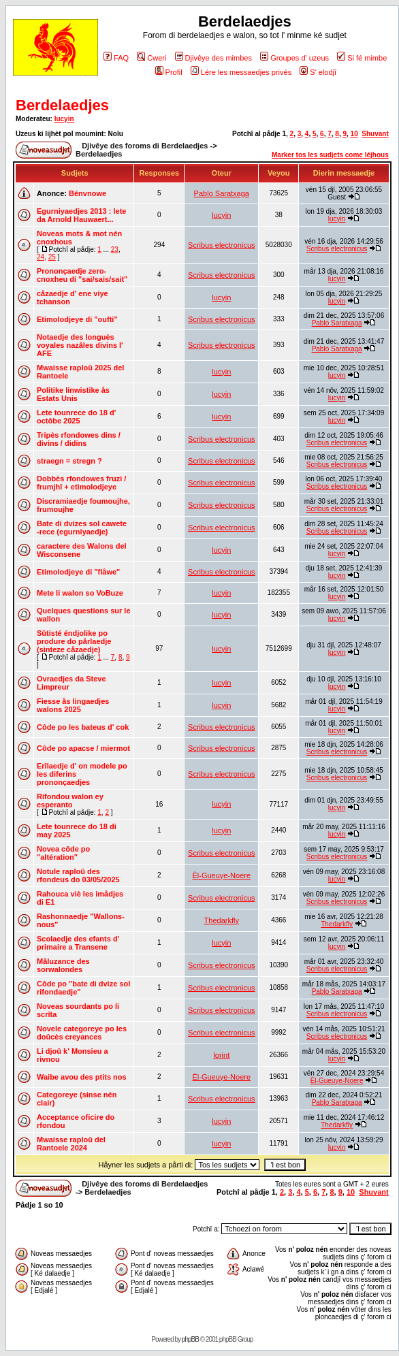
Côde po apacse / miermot (83, 748)
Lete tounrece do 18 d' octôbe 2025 (76, 416)
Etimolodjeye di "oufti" (77, 319)
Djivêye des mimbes (213, 58)
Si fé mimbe (362, 58)
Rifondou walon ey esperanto (70, 800)
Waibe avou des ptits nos (82, 1077)
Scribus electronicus (221, 245)
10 (354, 134)
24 (40, 257)
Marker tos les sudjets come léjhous (330, 155)
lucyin (64, 119)
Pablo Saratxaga (221, 193)
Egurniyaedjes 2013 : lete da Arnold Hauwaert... (81, 215)
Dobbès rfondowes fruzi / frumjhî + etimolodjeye (81, 482)
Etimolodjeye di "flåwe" (78, 572)
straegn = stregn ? (69, 461)
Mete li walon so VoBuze (80, 593)
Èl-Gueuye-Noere (221, 875)
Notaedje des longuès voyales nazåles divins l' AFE (80, 345)
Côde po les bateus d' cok (83, 727)
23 (114, 249)
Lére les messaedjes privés (241, 72)
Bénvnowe (87, 193)
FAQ (116, 58)
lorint (221, 1055)
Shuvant (375, 134)
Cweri (151, 58)
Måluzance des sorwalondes (63, 965)
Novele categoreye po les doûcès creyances (82, 1032)
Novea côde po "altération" (63, 853)
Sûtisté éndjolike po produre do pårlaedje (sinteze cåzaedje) (74, 641)
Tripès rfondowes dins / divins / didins (79, 439)
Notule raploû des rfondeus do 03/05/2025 (78, 875)
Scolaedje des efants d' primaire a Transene (78, 943)
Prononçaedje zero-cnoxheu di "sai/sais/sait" (82, 275)
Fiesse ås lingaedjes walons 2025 (73, 705)
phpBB (190, 1339)
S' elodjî (318, 72)
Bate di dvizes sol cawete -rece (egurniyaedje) (82, 527)
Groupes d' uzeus (294, 58)
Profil (168, 72)
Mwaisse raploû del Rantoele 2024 (71, 1143)
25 (52, 257)
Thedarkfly (221, 920)
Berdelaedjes (62, 105)
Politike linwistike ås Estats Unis (73, 394)
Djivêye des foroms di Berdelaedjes (145, 146)
